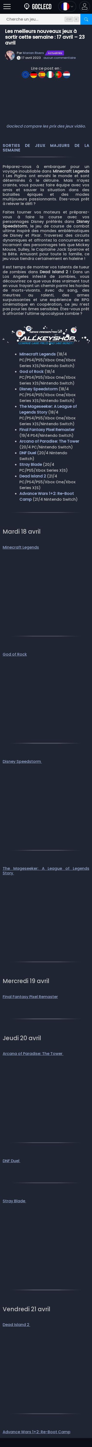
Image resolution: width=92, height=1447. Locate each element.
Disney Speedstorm (22, 761)
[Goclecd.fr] (37, 6)
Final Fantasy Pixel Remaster (30, 997)
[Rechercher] (86, 19)
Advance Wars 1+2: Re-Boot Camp (36, 1432)
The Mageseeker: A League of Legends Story (46, 871)
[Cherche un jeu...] (46, 19)
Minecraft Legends (21, 547)
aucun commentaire (59, 57)
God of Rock (15, 654)
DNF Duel (11, 1161)
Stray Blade (14, 1201)
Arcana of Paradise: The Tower (33, 1053)
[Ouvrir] (7, 6)
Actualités (55, 53)
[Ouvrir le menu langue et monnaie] (67, 6)
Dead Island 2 (16, 1324)
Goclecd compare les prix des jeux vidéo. (46, 126)
